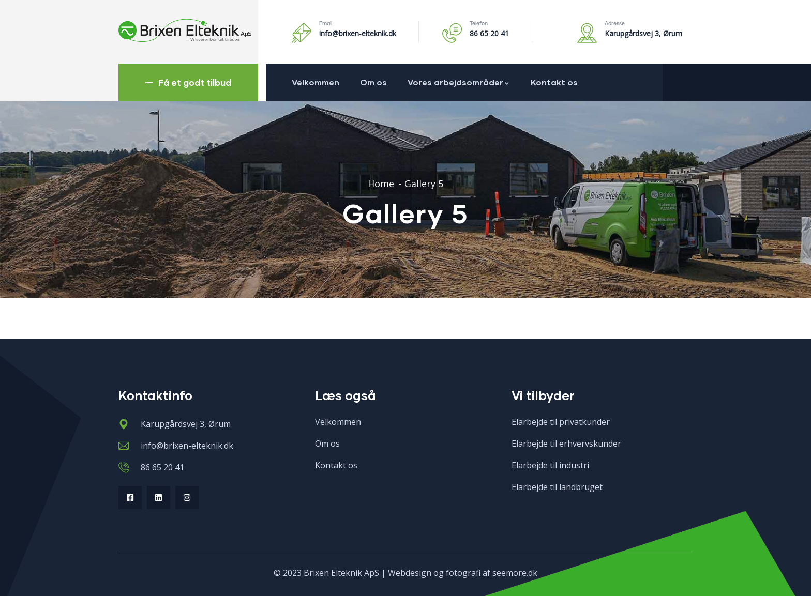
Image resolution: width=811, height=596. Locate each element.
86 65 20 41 (489, 33)
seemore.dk (514, 572)
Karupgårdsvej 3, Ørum (643, 33)
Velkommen (315, 82)
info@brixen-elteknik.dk (357, 33)
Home (381, 183)
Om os (373, 82)
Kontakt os (554, 82)
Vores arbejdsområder (459, 82)
